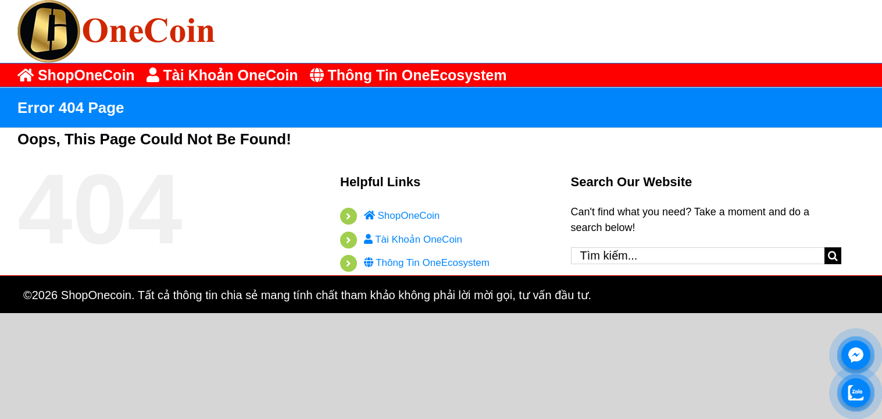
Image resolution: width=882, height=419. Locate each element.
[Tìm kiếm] (832, 255)
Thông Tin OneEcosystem (427, 262)
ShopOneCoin (402, 215)
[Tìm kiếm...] (698, 255)
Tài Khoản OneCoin (413, 239)
